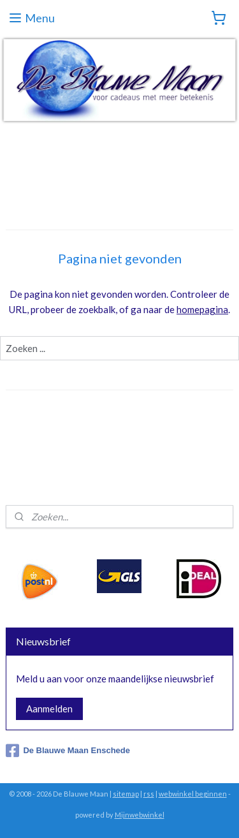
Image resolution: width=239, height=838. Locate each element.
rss (148, 794)
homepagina (202, 309)
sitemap (126, 794)
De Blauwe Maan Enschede (68, 750)
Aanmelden (49, 708)
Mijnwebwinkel (139, 815)
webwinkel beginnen (193, 794)
